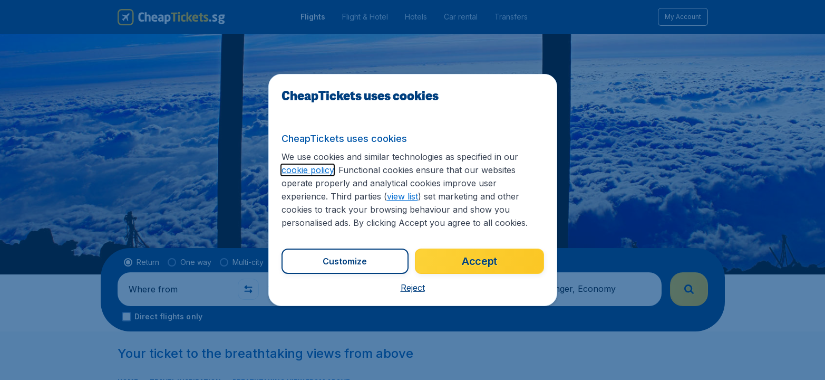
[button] (412, 287)
